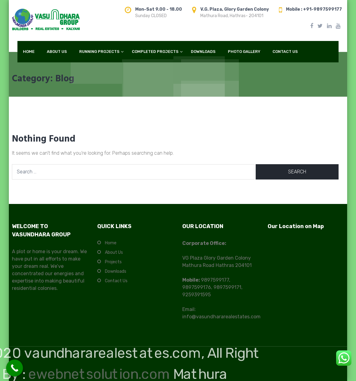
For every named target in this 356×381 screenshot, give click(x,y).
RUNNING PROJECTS (99, 51)
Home (111, 243)
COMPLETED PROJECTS (155, 51)
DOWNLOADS (203, 51)
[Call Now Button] (14, 368)
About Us (114, 252)
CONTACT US (285, 51)
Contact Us (116, 280)
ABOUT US (57, 51)
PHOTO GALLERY (244, 51)
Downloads (115, 271)
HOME (29, 51)
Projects (113, 261)
